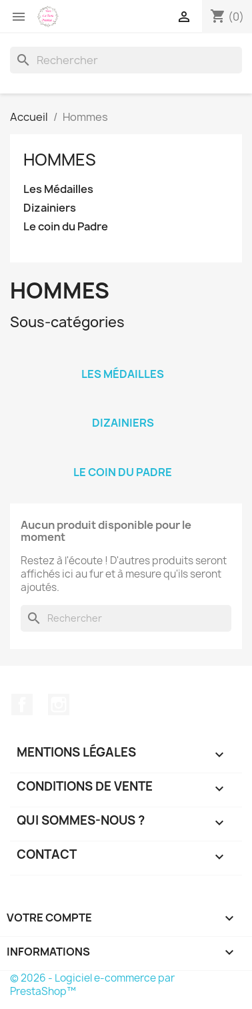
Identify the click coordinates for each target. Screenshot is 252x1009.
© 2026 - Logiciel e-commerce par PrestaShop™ (92, 984)
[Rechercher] (126, 60)
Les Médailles (58, 189)
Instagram (58, 704)
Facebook (22, 704)
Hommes (59, 159)
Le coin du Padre (65, 227)
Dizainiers (49, 208)
